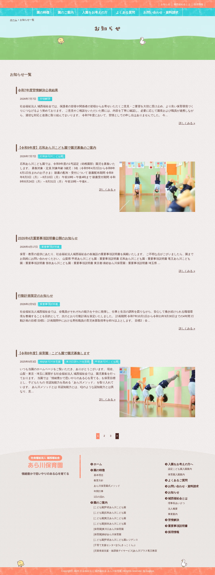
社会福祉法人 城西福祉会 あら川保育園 (34, 3)
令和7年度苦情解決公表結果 (38, 90)
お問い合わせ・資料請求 (160, 12)
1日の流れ (99, 496)
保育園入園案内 (176, 474)
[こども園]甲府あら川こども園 (110, 507)
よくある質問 (125, 12)
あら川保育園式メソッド (107, 485)
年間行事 (98, 491)
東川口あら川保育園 (77, 361)
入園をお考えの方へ (179, 464)
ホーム (13, 20)
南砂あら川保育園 (50, 361)
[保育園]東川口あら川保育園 (109, 529)
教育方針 (98, 480)
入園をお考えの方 (95, 12)
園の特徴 (43, 12)
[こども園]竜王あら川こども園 (110, 518)
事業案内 (173, 514)
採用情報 (198, 4)
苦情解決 (45, 98)
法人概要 (173, 508)
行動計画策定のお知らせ (35, 295)
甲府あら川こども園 (106, 361)
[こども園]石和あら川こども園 (110, 512)
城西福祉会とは (182, 4)
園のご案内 (66, 12)
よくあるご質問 (176, 480)
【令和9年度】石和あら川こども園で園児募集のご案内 (57, 147)
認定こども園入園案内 (180, 469)
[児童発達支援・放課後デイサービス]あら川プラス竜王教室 (125, 550)
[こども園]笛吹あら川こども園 (110, 523)
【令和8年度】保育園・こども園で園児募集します (54, 353)
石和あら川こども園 (51, 156)
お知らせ (165, 4)
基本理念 (98, 475)
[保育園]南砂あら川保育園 (107, 534)
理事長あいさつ (176, 503)
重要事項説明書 (50, 246)
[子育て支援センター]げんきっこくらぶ (115, 545)
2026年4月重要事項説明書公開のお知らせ (48, 238)
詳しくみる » (187, 123)
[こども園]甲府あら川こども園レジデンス (116, 539)
